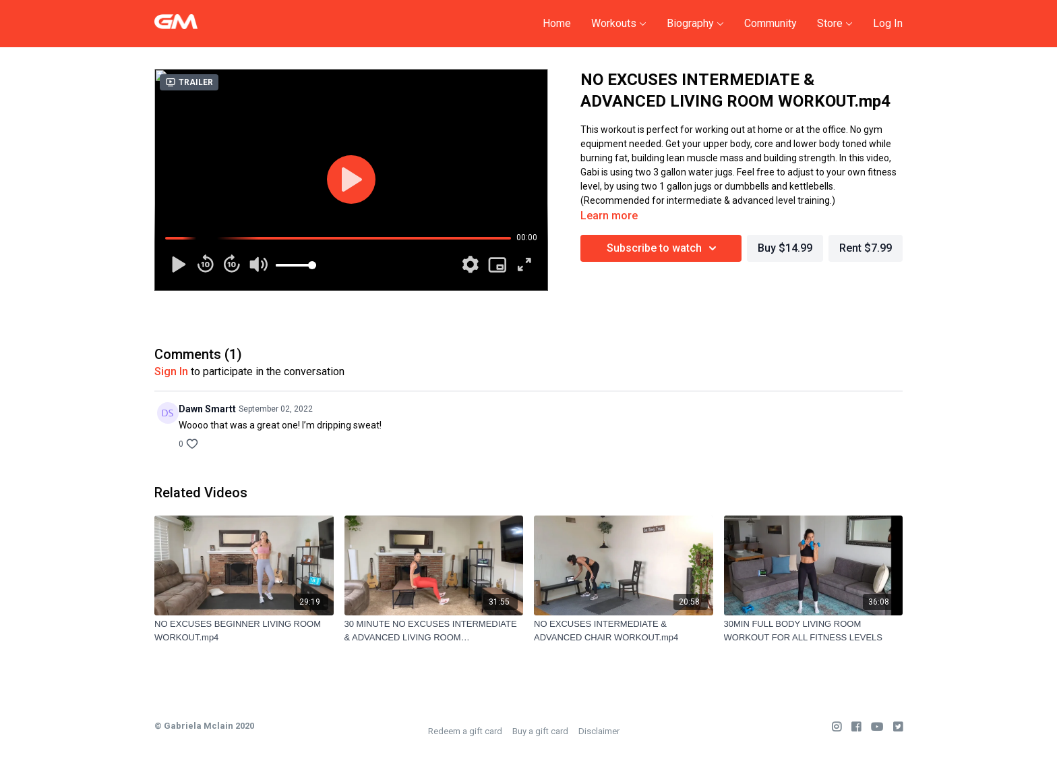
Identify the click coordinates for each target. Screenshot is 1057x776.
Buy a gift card (540, 731)
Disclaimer (599, 731)
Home (557, 23)
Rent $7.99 (865, 248)
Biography (695, 23)
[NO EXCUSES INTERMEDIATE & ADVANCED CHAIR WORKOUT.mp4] (623, 630)
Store (835, 23)
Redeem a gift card (465, 731)
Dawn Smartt (207, 409)
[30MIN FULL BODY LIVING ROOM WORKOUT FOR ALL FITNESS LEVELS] (813, 630)
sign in (171, 371)
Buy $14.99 (785, 248)
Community (770, 23)
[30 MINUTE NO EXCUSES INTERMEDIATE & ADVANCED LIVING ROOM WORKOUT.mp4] (434, 630)
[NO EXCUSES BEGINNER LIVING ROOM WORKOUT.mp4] (244, 630)
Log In (888, 23)
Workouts (618, 23)
